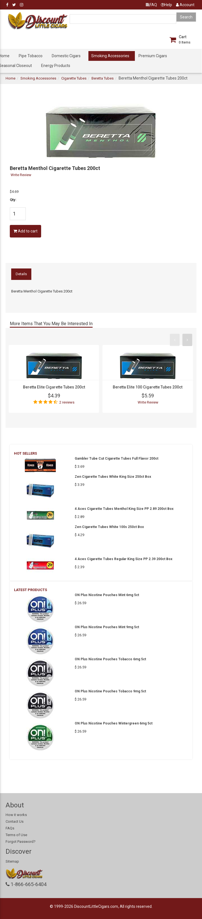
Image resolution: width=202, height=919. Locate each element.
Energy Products (55, 65)
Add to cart (25, 231)
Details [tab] (21, 274)
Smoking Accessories (110, 56)
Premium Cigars (152, 56)
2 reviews (66, 402)
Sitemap (12, 861)
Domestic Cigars (66, 56)
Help (166, 5)
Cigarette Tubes (73, 78)
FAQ (151, 5)
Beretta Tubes (102, 78)
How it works (16, 815)
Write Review (21, 175)
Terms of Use (16, 835)
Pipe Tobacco (31, 56)
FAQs (10, 828)
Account (185, 5)
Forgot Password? (21, 841)
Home (10, 78)
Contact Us (15, 821)
